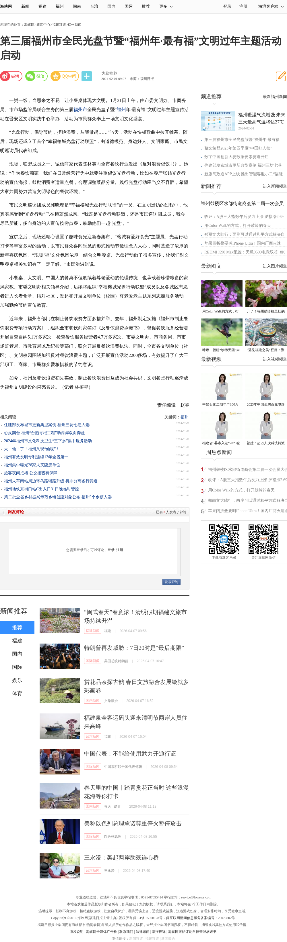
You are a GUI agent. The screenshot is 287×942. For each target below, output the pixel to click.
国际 (129, 6)
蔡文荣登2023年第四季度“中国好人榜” (238, 148)
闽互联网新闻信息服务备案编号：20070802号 (200, 918)
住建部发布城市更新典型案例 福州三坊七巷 (243, 165)
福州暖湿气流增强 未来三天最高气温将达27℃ (261, 118)
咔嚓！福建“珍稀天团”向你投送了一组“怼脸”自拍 (221, 350)
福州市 (80, 109)
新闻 (25, 6)
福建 (42, 6)
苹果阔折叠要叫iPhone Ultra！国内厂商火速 (242, 243)
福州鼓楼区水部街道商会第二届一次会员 (242, 203)
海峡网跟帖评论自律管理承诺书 (192, 932)
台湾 (94, 6)
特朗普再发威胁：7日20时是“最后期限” (134, 648)
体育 (17, 693)
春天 (107, 807)
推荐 (146, 6)
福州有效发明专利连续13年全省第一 (36, 457)
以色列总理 (112, 837)
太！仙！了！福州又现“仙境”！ (32, 449)
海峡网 (6, 6)
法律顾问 (143, 932)
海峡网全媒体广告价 (101, 932)
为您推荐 (109, 73)
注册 (243, 6)
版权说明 (77, 932)
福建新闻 (93, 631)
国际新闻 (93, 661)
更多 (165, 6)
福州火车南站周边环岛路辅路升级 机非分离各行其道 (51, 481)
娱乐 (17, 680)
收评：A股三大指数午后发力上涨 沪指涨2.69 (244, 217)
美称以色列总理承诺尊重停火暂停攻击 (133, 823)
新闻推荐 (14, 611)
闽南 (77, 6)
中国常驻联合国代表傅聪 (123, 767)
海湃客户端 (271, 6)
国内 (111, 6)
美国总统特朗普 (116, 661)
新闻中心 (43, 25)
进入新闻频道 (275, 186)
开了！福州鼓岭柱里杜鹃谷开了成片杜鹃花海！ (266, 311)
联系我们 (126, 932)
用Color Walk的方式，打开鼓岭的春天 (237, 225)
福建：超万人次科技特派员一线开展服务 (266, 443)
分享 (87, 76)
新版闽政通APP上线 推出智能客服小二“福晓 (243, 174)
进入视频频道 (275, 359)
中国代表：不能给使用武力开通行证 (130, 753)
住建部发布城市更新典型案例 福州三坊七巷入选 (47, 425)
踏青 (117, 807)
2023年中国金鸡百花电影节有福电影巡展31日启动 (266, 404)
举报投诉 (159, 932)
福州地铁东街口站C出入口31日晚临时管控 (41, 489)
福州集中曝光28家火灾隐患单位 (32, 465)
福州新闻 (75, 25)
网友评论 (16, 512)
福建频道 (59, 25)
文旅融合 (111, 701)
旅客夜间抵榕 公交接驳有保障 (30, 473)
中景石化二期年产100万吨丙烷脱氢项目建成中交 (221, 404)
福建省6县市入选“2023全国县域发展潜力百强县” (221, 443)
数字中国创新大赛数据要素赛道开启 (236, 157)
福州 (60, 6)
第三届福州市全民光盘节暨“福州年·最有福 (242, 139)
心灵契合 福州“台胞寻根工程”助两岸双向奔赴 (44, 433)
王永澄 (109, 871)
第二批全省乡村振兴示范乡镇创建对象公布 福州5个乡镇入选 (58, 497)
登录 (111, 550)
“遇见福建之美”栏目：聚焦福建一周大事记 (265, 350)
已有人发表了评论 (171, 512)
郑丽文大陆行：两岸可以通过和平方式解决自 (244, 234)
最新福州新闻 (275, 97)
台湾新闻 (93, 736)
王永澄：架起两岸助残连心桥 (121, 857)
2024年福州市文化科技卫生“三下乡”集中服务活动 (48, 441)
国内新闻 (93, 701)
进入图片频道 (275, 266)
